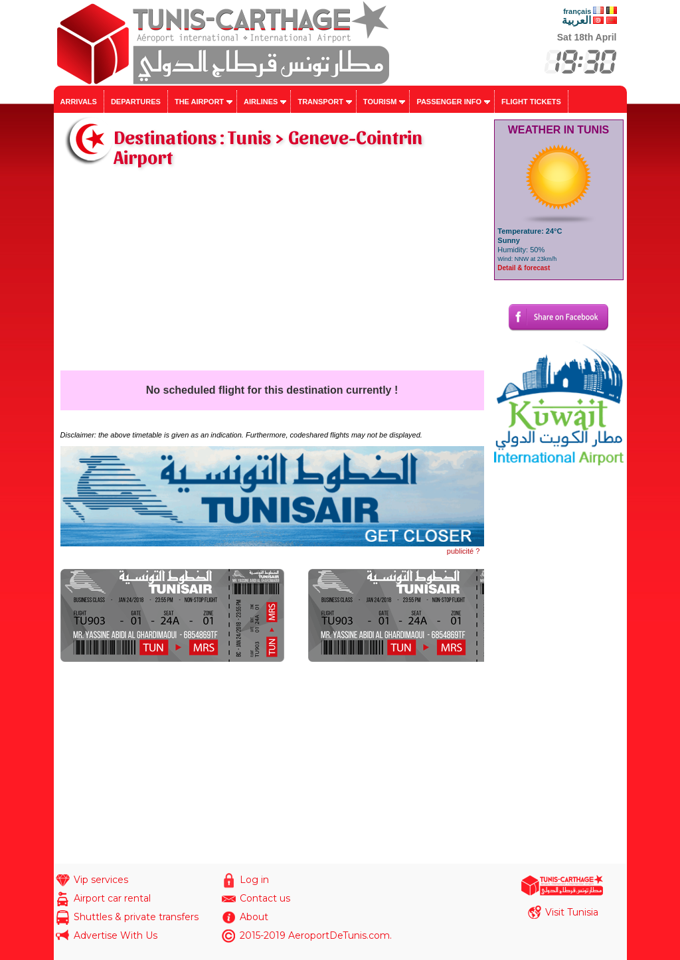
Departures (136, 102)
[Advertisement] (272, 271)
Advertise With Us (115, 935)
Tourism (380, 102)
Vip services (101, 880)
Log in (254, 880)
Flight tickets (531, 102)
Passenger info (448, 102)
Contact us (265, 898)
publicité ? (463, 551)
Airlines (261, 102)
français (577, 11)
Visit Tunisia (571, 912)
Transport (320, 102)
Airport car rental (112, 898)
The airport (199, 102)
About (254, 917)
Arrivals (78, 102)
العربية (576, 20)
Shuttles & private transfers (136, 917)
